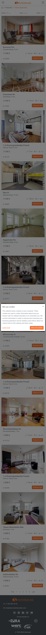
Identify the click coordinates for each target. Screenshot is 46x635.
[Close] (43, 306)
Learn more (6, 328)
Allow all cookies (36, 328)
